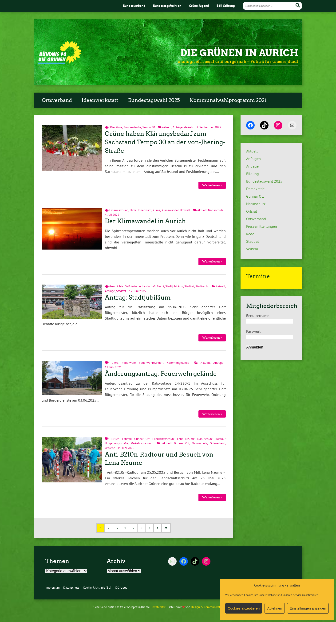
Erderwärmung (118, 210)
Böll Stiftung (226, 5)
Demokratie (255, 188)
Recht (160, 286)
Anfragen (253, 158)
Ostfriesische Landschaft (140, 286)
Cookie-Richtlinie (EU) (97, 588)
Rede (250, 233)
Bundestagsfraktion (167, 5)
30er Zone (115, 127)
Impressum (52, 588)
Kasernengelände (178, 363)
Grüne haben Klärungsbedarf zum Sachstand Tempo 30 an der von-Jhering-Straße (165, 142)
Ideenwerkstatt (100, 100)
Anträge (178, 127)
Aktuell (166, 127)
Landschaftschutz (163, 439)
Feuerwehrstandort (151, 363)
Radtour (220, 439)
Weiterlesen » (212, 185)
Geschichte (116, 286)
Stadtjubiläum (174, 286)
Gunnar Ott (142, 439)
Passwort (253, 331)
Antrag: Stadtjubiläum (138, 297)
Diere (115, 363)
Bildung (252, 173)
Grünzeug (121, 588)
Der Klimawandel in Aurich (145, 221)
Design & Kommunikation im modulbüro (217, 607)
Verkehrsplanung (141, 443)
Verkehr (189, 127)
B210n (115, 439)
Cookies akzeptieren (244, 608)
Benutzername (257, 315)
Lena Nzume (186, 439)
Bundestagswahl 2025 (154, 100)
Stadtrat (189, 286)
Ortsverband (57, 100)
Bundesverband (134, 5)
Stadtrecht (202, 286)
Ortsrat (251, 211)
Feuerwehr (129, 363)
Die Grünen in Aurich (239, 53)
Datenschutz (71, 588)
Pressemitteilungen (261, 226)
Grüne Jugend (199, 5)
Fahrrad (127, 439)
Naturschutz (215, 210)
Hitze (133, 210)
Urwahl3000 (158, 607)
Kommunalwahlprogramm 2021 (228, 100)
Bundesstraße (132, 127)
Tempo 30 (148, 127)
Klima (156, 210)
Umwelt (185, 210)
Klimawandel (170, 210)
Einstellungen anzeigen (308, 608)
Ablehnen (274, 608)
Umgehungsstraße (116, 443)
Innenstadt (144, 210)
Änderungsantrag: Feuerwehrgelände (161, 373)
